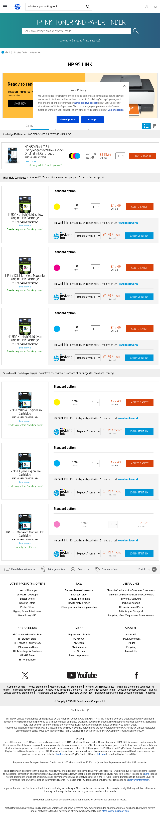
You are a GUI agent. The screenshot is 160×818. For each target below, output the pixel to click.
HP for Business (27, 659)
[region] (81, 105)
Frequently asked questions (79, 590)
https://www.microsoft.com (115, 811)
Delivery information (79, 598)
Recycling (131, 647)
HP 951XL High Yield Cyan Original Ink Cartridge (25, 338)
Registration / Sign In (79, 634)
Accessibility (131, 651)
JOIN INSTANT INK (139, 236)
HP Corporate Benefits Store (27, 634)
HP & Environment (131, 638)
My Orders (79, 643)
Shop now (20, 103)
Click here (60, 754)
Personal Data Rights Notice (99, 686)
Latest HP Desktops (27, 594)
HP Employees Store (27, 647)
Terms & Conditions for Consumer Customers (131, 590)
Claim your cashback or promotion (79, 607)
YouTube (82, 675)
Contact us (83, 569)
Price (154, 126)
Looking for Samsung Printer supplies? (80, 40)
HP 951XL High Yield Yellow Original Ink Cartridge (25, 216)
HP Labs (131, 643)
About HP (131, 634)
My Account (79, 638)
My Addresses (79, 647)
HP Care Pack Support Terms (100, 689)
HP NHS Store (27, 655)
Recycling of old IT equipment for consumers (131, 615)
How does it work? (128, 222)
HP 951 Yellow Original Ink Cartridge (25, 411)
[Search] (88, 7)
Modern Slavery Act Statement (66, 686)
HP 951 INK (35, 52)
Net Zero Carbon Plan (81, 692)
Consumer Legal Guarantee (132, 689)
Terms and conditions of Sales (27, 689)
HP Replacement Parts (131, 607)
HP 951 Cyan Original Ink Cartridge (25, 473)
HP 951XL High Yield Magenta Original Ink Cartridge (25, 277)
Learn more (30, 161)
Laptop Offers (27, 598)
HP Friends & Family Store (27, 643)
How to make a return (79, 603)
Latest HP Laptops (27, 590)
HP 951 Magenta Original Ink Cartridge (25, 534)
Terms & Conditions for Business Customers (131, 594)
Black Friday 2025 (27, 615)
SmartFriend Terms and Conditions (64, 689)
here (146, 774)
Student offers (109, 569)
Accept (92, 119)
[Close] (124, 85)
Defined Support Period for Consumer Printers (119, 692)
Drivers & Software (131, 598)
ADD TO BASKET (142, 156)
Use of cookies (116, 110)
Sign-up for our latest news (27, 611)
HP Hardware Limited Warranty (51, 692)
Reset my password (79, 655)
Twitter (25, 675)
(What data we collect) (86, 102)
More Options (68, 119)
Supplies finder (20, 52)
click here (101, 754)
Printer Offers (27, 607)
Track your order (79, 594)
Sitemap (150, 692)
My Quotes (79, 651)
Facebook (136, 675)
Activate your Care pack (131, 611)
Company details (16, 686)
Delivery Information (138, 780)
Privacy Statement (37, 686)
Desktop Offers (27, 603)
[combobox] (55, 7)
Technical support (131, 603)
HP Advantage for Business (27, 651)
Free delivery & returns (23, 569)
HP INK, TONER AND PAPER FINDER (80, 22)
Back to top (147, 569)
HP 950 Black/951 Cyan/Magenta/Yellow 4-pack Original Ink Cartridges (44, 150)
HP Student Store (27, 638)
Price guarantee (56, 569)
